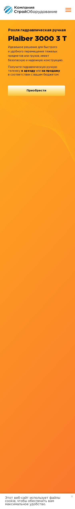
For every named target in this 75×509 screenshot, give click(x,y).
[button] (36, 90)
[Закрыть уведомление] (72, 496)
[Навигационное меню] (68, 10)
